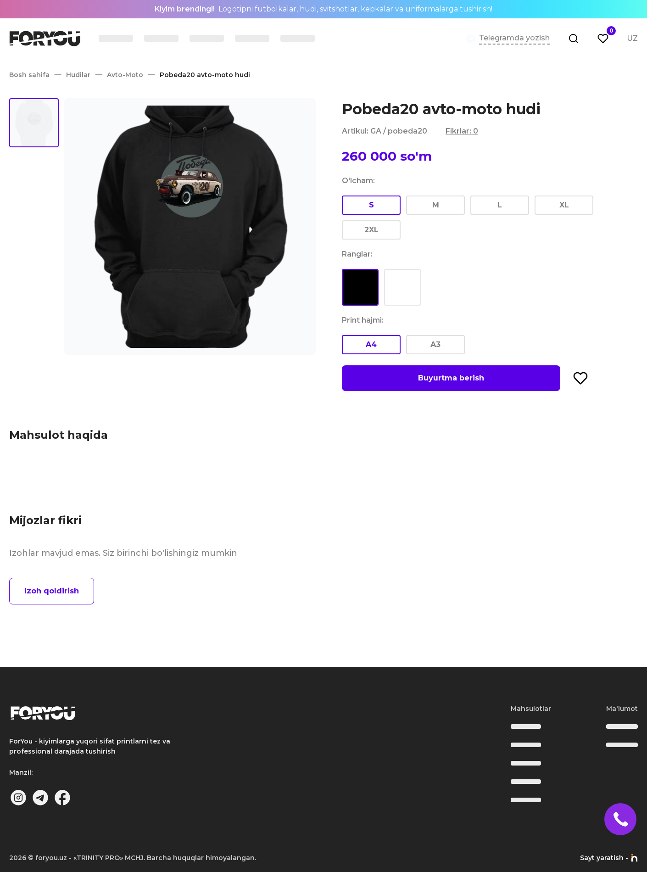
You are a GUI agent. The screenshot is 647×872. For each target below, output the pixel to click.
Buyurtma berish (451, 378)
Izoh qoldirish (51, 591)
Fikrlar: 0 (462, 131)
